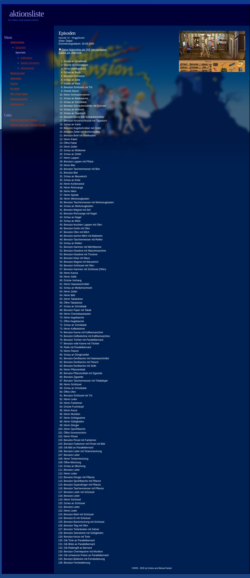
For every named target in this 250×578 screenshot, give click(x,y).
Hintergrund (17, 73)
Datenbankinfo (18, 99)
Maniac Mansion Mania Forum (28, 125)
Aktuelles (15, 78)
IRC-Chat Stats (19, 93)
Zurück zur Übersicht (70, 52)
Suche (14, 83)
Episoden (20, 47)
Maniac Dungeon (30, 62)
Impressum (17, 104)
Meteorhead (27, 68)
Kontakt (15, 88)
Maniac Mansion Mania (23, 119)
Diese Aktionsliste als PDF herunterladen (83, 49)
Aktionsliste (26, 13)
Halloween (26, 57)
